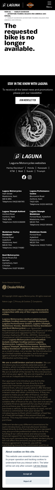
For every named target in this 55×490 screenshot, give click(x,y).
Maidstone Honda (38, 232)
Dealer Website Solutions (11, 282)
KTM (12, 171)
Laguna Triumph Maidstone (37, 212)
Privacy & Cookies (22, 301)
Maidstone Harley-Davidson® (11, 233)
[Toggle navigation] (49, 5)
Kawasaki (42, 168)
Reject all (27, 481)
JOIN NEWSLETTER (27, 100)
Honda (30, 168)
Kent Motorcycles (10, 255)
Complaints (37, 301)
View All (7, 12)
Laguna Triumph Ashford (13, 211)
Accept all (27, 474)
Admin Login (7, 301)
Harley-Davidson (15, 168)
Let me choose (40, 466)
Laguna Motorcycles (12, 191)
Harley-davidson (21, 12)
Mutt (20, 171)
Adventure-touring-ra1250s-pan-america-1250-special (25, 15)
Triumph (41, 171)
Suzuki (30, 171)
